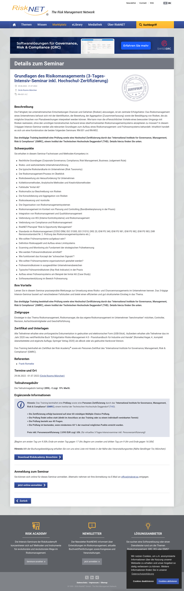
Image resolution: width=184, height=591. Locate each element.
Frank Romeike (26, 363)
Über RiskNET (116, 24)
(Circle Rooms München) (52, 375)
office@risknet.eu (130, 476)
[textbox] (155, 24)
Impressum (94, 583)
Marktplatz (59, 24)
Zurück (23, 500)
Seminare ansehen (35, 561)
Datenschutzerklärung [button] (143, 574)
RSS (152, 3)
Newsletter (131, 3)
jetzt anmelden (90, 561)
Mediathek (95, 24)
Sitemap (104, 583)
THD (112, 406)
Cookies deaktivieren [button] (143, 581)
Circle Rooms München (27, 90)
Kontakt (143, 3)
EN (169, 3)
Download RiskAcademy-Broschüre (37, 457)
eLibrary (77, 24)
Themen (26, 24)
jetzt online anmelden (30, 485)
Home (14, 24)
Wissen (42, 24)
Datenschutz (82, 583)
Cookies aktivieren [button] (168, 581)
